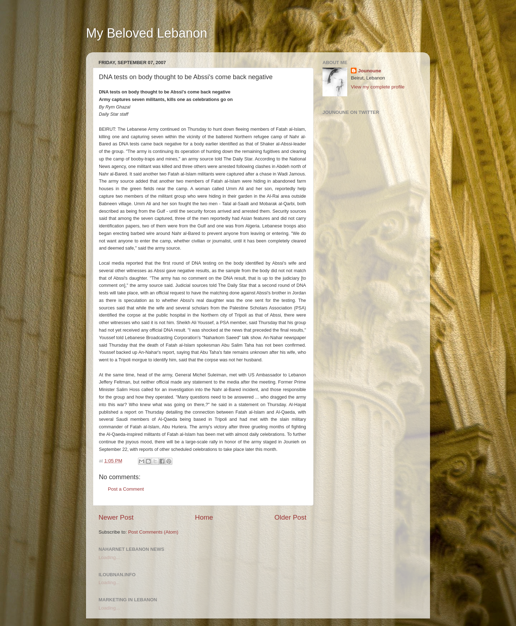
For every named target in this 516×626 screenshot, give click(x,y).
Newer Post (116, 517)
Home (204, 517)
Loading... (109, 557)
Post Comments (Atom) (153, 532)
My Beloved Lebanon (146, 33)
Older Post (290, 517)
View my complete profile (378, 87)
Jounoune (369, 70)
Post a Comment (126, 489)
